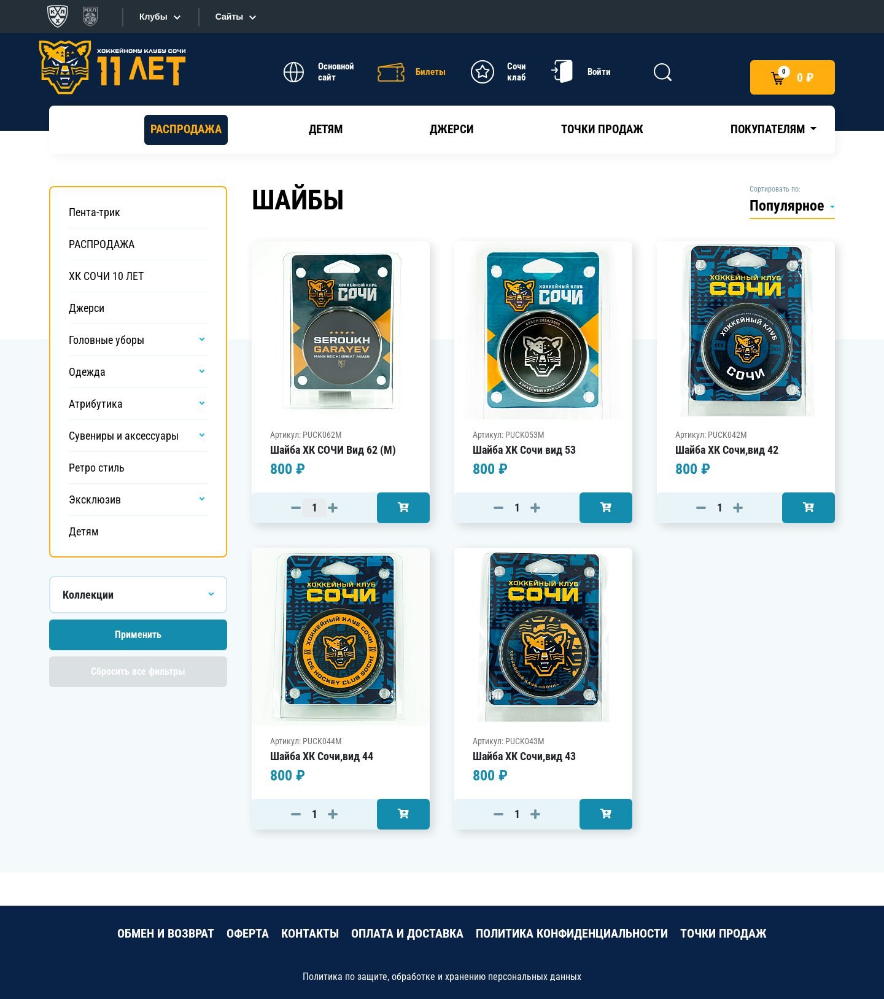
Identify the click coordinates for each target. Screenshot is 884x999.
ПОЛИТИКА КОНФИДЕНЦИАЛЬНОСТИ (572, 933)
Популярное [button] (789, 205)
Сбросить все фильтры (138, 671)
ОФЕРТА (248, 933)
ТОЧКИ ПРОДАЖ (723, 933)
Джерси (452, 129)
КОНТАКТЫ (310, 933)
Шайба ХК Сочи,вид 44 (321, 756)
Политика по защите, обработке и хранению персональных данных (442, 976)
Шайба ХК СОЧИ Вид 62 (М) (333, 449)
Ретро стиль (97, 467)
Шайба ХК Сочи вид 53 (524, 449)
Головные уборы (106, 339)
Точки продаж (602, 129)
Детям (326, 129)
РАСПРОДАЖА (186, 129)
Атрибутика (96, 403)
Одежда (87, 371)
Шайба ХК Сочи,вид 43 (524, 756)
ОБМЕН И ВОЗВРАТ (165, 933)
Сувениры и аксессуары (124, 435)
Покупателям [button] (769, 129)
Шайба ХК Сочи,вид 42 (726, 449)
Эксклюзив (95, 499)
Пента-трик (94, 212)
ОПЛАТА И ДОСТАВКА (407, 933)
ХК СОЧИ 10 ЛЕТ (106, 276)
